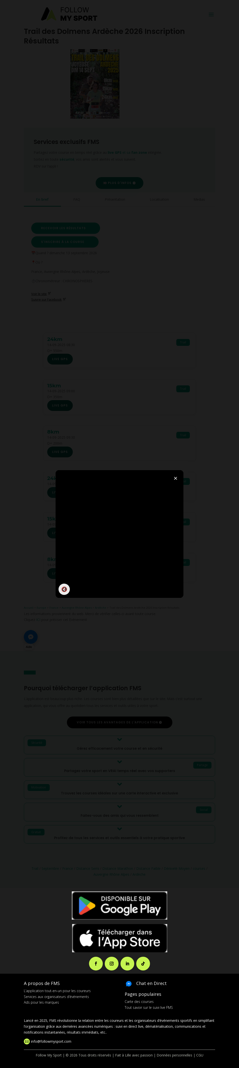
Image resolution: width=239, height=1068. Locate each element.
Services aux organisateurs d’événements (56, 996)
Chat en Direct (151, 983)
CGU (199, 1055)
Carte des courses (139, 1001)
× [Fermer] (176, 478)
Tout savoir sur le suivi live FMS (149, 1007)
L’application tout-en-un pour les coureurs (57, 990)
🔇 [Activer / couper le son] (64, 589)
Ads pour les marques (41, 1002)
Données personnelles (174, 1055)
